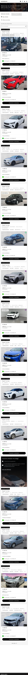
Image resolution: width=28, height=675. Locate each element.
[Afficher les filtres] (5, 20)
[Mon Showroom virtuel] (22, 1)
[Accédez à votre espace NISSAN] (25, 1)
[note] (10, 93)
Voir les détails (4, 94)
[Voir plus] (14, 643)
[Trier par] (14, 26)
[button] (27, 1)
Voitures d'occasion (16, 13)
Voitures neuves (5, 13)
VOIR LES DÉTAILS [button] (6, 469)
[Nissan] (4, 1)
